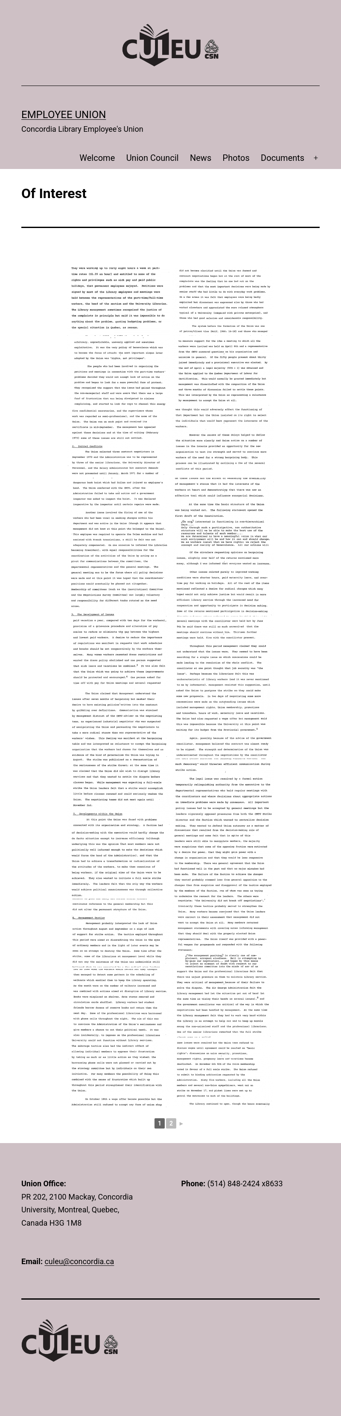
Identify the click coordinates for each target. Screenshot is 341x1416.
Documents (282, 158)
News (200, 158)
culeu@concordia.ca (79, 1261)
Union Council (152, 158)
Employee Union (63, 115)
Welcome (97, 158)
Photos (236, 158)
